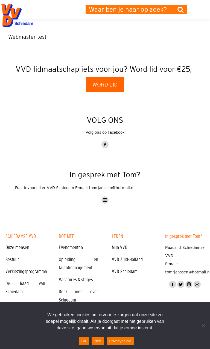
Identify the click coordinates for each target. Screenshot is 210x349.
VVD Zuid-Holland (127, 259)
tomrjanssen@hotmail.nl (112, 187)
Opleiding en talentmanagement (78, 263)
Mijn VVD (119, 247)
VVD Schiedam (125, 271)
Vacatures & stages (76, 279)
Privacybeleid (120, 341)
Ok (83, 341)
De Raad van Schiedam (25, 287)
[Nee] (203, 325)
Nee (97, 341)
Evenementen (71, 247)
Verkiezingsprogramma (26, 271)
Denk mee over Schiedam (78, 296)
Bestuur (12, 259)
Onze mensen (17, 247)
